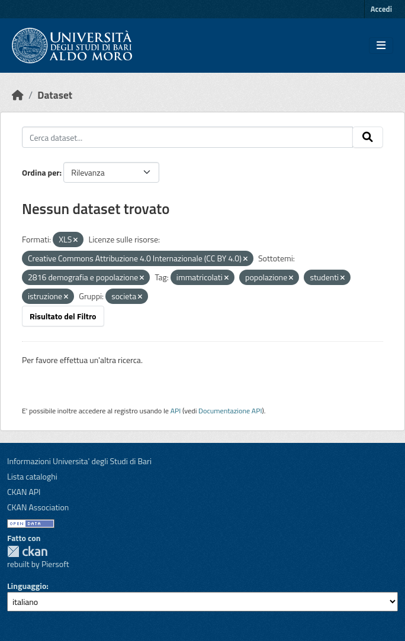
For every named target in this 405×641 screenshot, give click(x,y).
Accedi (381, 9)
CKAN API (24, 491)
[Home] (18, 95)
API (176, 410)
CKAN (27, 551)
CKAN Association (38, 507)
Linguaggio (26, 586)
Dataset (54, 95)
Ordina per (41, 172)
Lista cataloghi (32, 476)
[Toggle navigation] (381, 45)
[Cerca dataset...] (187, 137)
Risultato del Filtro (63, 316)
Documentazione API (230, 410)
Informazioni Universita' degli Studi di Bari (79, 461)
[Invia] (367, 137)
